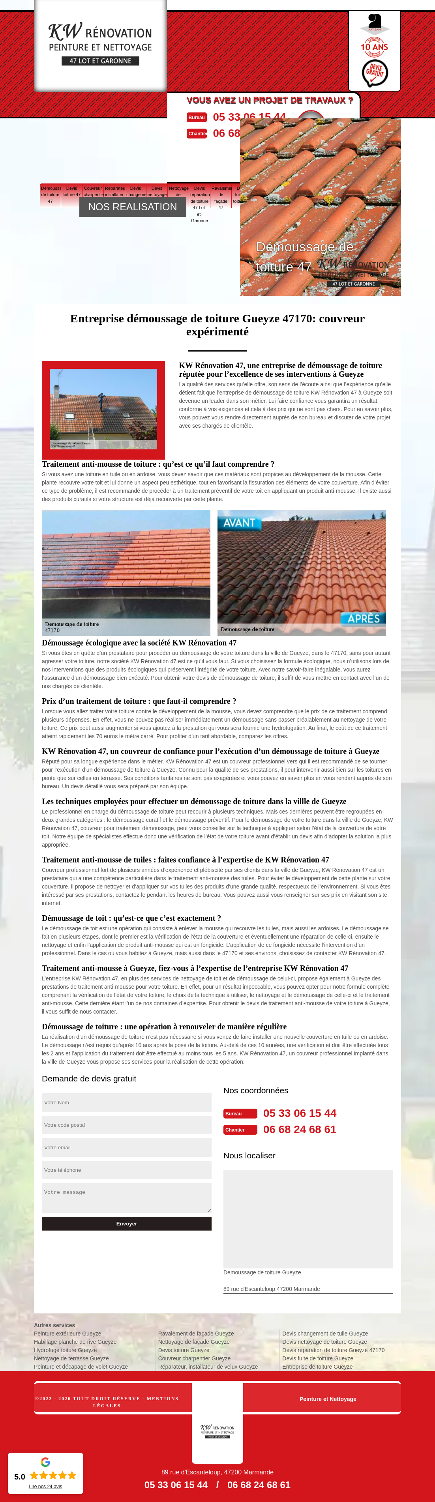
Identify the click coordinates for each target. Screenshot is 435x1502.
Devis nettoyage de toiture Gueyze (324, 1341)
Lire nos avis (45, 1486)
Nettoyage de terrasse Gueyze (71, 1357)
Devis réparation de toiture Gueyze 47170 (333, 1349)
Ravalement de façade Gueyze (196, 1333)
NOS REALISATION (132, 206)
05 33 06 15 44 (257, 116)
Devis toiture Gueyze (184, 1349)
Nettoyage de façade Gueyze (194, 1341)
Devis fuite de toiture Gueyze (317, 1357)
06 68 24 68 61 (302, 1128)
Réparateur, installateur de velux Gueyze (208, 1366)
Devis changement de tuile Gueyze (325, 1333)
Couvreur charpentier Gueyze (194, 1357)
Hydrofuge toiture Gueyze (65, 1349)
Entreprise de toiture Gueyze (317, 1366)
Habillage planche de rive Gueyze (75, 1341)
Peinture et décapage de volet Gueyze (81, 1366)
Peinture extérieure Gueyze (67, 1333)
